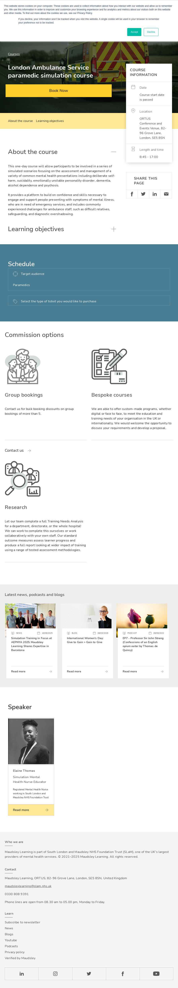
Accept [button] (134, 32)
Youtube (11, 940)
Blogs (9, 934)
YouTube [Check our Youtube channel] (156, 973)
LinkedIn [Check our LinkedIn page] (21, 973)
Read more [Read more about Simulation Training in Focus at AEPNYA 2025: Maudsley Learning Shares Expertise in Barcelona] (18, 671)
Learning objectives (50, 121)
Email (166, 194)
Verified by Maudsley (20, 958)
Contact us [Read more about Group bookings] (14, 450)
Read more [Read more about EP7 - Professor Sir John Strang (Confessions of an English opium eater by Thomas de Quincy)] (130, 671)
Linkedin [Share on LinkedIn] (155, 194)
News (9, 928)
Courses (14, 54)
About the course (20, 121)
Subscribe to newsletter (22, 922)
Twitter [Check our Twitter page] (89, 973)
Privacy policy (14, 952)
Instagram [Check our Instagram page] (55, 973)
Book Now (58, 90)
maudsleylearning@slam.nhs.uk (28, 886)
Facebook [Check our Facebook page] (123, 973)
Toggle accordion (113, 152)
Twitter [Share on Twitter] (143, 194)
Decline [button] (151, 32)
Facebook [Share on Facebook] (132, 194)
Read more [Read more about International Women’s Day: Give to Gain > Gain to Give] (74, 671)
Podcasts (11, 946)
